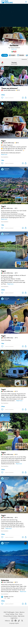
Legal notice (14, 618)
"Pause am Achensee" (9, 88)
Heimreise (5, 580)
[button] (26, 2)
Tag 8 (3, 389)
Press (16, 614)
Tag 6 (3, 452)
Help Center (21, 616)
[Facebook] (15, 620)
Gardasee (14, 45)
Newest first (24, 59)
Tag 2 (3, 141)
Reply (8, 598)
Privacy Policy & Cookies (10, 616)
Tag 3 (3, 206)
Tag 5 (3, 336)
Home (17, 612)
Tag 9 (3, 515)
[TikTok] (19, 620)
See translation (4, 157)
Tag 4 (3, 271)
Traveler (6, 69)
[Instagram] (12, 620)
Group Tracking (10, 614)
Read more (14, 49)
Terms (20, 614)
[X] (22, 620)
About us (22, 612)
